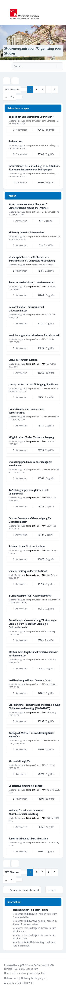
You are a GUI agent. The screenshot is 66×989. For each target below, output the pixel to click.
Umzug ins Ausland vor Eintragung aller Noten (33, 384)
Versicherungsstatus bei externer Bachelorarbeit (34, 335)
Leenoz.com (32, 969)
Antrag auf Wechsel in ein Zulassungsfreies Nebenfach (31, 734)
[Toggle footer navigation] (4, 956)
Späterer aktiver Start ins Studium (27, 546)
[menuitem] (11, 978)
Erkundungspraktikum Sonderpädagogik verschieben (30, 463)
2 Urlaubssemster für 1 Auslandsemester (30, 595)
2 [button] (36, 89)
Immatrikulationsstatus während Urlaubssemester (26, 308)
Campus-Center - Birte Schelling (40, 120)
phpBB (20, 965)
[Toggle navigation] (61, 12)
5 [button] (54, 89)
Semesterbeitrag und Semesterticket (28, 571)
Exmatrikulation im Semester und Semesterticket (26, 410)
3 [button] (42, 89)
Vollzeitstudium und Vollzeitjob (26, 786)
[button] (19, 97)
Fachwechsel (15, 141)
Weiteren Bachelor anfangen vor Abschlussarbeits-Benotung (26, 812)
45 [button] (12, 97)
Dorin (28, 264)
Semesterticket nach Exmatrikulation (28, 838)
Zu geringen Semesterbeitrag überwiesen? (31, 117)
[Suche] (53, 66)
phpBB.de (41, 973)
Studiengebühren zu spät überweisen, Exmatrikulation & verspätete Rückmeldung (32, 258)
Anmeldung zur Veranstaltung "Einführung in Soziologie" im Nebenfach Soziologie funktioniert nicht (32, 624)
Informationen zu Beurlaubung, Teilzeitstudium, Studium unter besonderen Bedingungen (34, 167)
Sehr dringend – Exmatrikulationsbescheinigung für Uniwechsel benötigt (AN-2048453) (34, 706)
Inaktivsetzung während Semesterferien (30, 680)
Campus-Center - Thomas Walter (41, 236)
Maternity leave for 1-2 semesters (26, 232)
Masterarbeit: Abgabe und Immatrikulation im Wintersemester (33, 653)
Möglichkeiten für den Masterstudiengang (31, 437)
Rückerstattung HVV (19, 761)
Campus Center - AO (35, 286)
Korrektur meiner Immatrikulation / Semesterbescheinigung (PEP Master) (28, 206)
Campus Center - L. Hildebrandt (40, 211)
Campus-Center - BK (35, 314)
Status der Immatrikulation (23, 360)
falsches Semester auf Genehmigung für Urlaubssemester (30, 520)
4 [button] (48, 89)
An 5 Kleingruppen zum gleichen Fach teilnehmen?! (28, 491)
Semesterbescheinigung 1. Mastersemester (31, 282)
